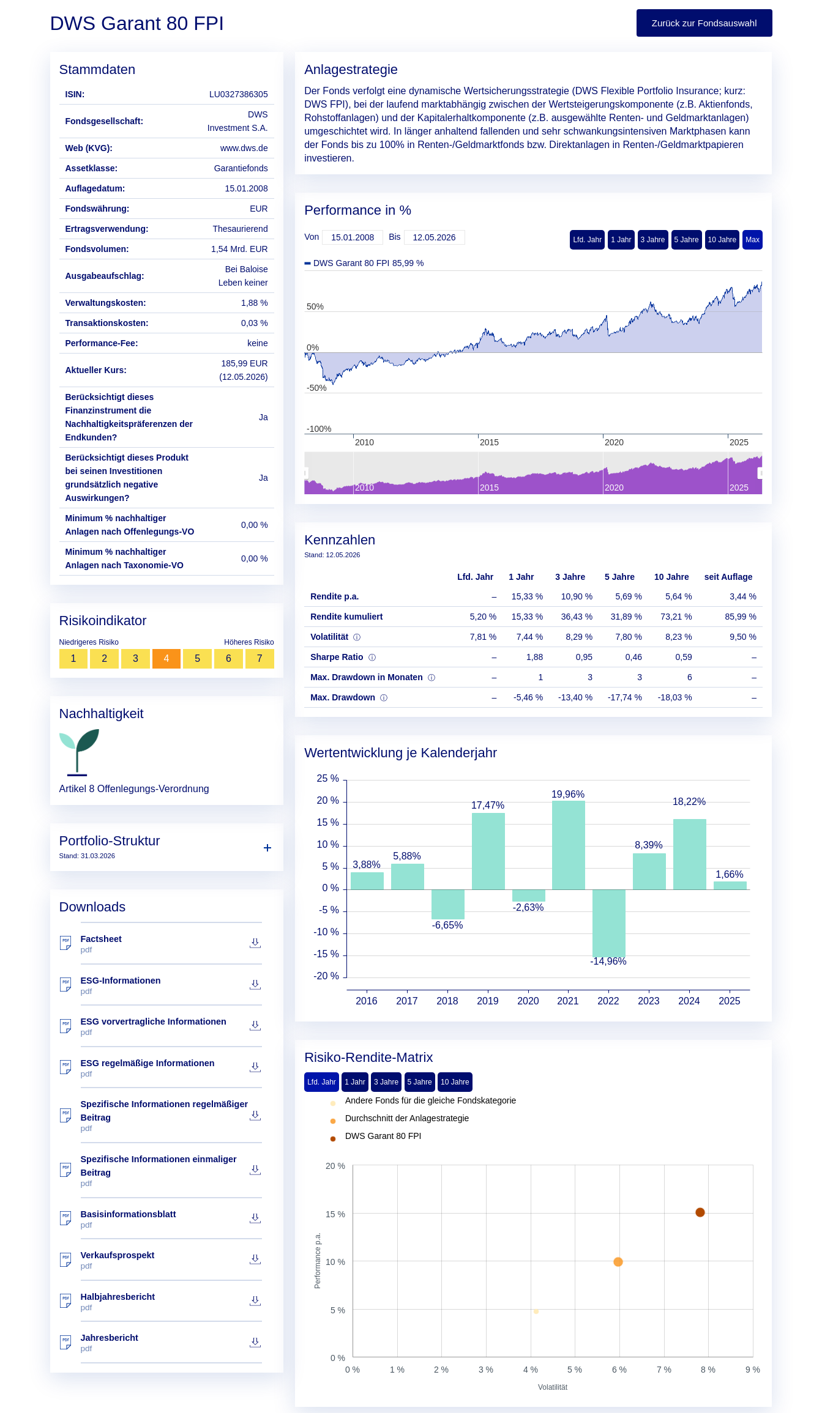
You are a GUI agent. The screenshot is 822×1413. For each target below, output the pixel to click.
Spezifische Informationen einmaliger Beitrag (171, 1171)
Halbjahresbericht (171, 1302)
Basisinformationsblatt (171, 1219)
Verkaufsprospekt (171, 1260)
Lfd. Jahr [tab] (321, 1082)
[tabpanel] (533, 1245)
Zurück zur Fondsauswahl (704, 23)
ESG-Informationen (171, 986)
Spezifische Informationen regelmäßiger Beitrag (171, 1116)
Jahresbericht (171, 1343)
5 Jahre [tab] (420, 1082)
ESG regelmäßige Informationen (171, 1068)
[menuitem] (533, 473)
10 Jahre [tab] (455, 1082)
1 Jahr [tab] (355, 1082)
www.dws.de (244, 148)
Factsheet (171, 944)
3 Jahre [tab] (386, 1082)
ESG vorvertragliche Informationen (171, 1027)
